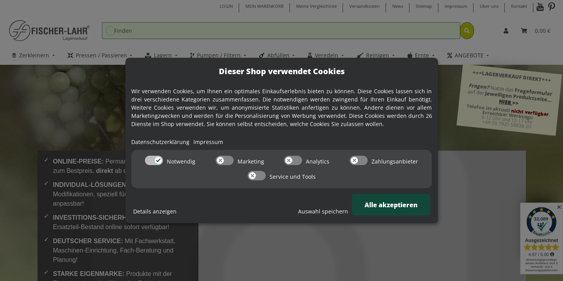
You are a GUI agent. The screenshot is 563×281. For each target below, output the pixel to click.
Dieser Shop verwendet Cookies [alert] (282, 71)
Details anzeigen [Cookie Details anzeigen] (155, 211)
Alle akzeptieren (391, 205)
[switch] (154, 160)
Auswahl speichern (323, 211)
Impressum (208, 142)
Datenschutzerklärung (160, 142)
